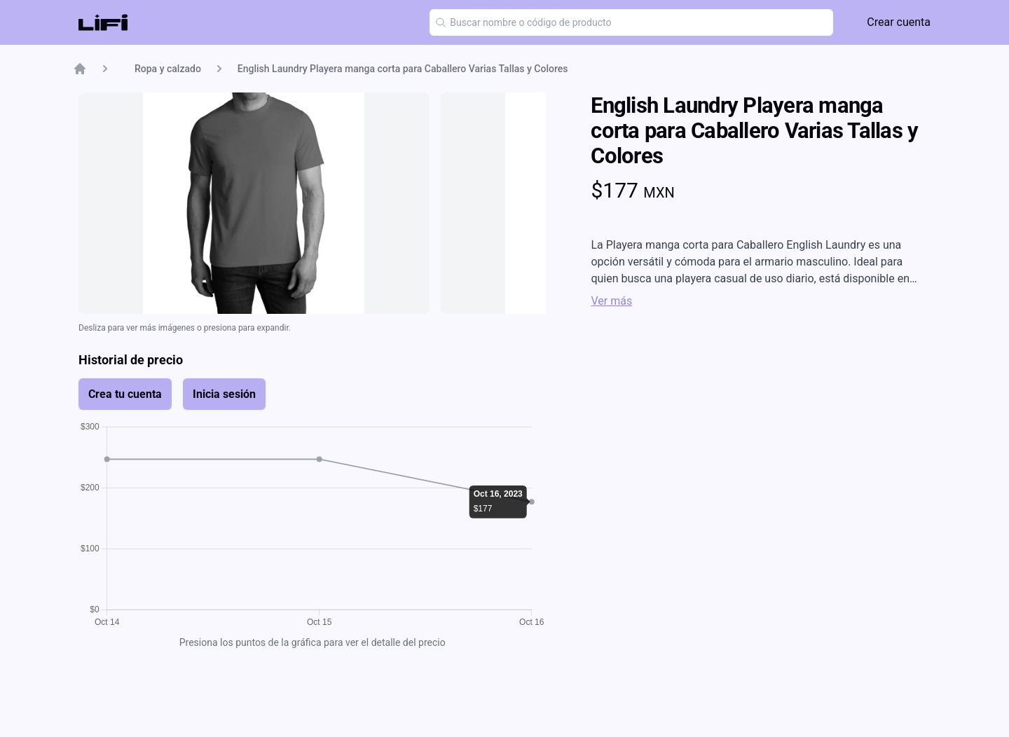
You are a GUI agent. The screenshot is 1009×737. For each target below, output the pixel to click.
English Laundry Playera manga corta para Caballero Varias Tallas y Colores (403, 68)
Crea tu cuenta (125, 394)
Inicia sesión (224, 394)
